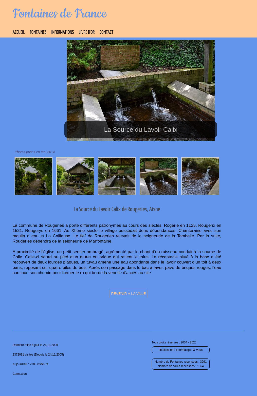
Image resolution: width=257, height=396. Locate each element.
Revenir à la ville (128, 294)
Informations (62, 32)
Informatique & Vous (189, 350)
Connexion (20, 374)
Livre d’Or (87, 32)
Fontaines (38, 32)
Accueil (19, 32)
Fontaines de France (60, 14)
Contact (106, 32)
